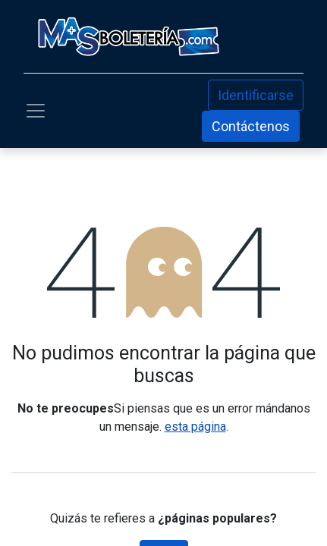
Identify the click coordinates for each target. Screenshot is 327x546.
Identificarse (256, 95)
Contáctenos (251, 126)
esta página (195, 426)
